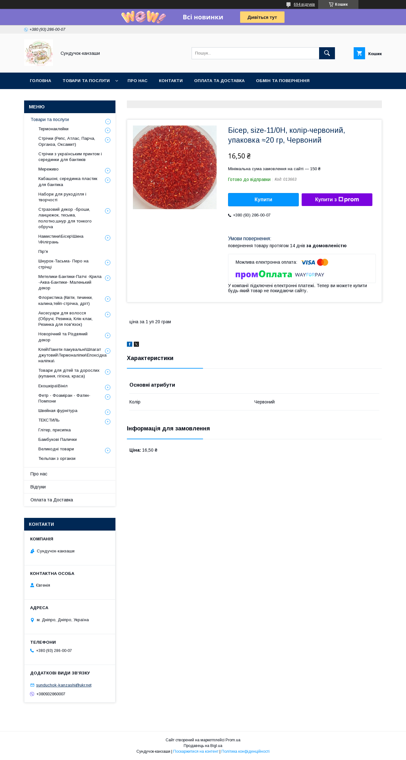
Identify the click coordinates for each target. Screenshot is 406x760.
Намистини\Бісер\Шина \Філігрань (60, 239)
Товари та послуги (86, 80)
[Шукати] (327, 53)
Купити (263, 199)
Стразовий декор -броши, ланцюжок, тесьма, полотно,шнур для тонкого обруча (65, 218)
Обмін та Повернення (283, 80)
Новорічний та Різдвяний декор (63, 337)
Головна (40, 80)
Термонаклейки (53, 128)
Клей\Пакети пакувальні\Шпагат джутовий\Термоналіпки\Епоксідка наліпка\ (72, 355)
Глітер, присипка (54, 430)
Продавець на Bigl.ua (203, 746)
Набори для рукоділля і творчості (62, 197)
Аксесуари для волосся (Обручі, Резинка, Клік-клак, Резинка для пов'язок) (65, 319)
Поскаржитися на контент (196, 751)
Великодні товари (56, 449)
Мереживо (48, 169)
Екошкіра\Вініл (53, 385)
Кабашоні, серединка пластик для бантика (67, 181)
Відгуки (38, 486)
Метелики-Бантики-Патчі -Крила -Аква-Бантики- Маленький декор (70, 282)
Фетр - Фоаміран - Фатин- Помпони (64, 398)
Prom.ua (233, 740)
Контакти (171, 80)
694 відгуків (304, 4)
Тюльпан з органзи (56, 458)
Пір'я (43, 251)
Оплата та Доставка (219, 80)
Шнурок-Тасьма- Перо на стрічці (63, 264)
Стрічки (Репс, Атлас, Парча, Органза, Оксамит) (66, 141)
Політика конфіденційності (245, 751)
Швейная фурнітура (57, 410)
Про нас (137, 80)
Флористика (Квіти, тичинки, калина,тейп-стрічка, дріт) (65, 300)
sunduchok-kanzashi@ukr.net (63, 685)
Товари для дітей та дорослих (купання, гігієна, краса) (69, 373)
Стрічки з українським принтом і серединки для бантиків (70, 156)
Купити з (337, 200)
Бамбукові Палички (57, 439)
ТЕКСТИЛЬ (49, 420)
